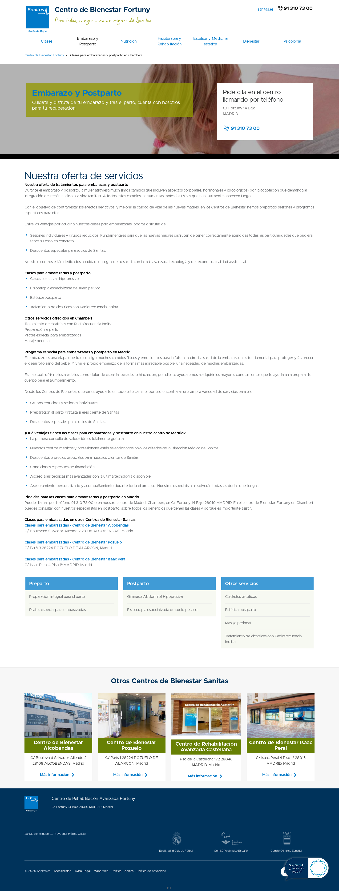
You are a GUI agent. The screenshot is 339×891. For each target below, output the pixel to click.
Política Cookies (122, 871)
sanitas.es (266, 9)
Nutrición (129, 41)
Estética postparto (240, 610)
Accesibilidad (62, 871)
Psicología (292, 41)
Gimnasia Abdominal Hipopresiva (155, 597)
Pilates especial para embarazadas (57, 610)
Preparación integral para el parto (57, 597)
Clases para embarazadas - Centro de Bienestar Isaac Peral (75, 559)
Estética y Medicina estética (210, 41)
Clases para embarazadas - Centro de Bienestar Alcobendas (76, 525)
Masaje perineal (238, 623)
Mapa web (101, 871)
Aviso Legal (82, 871)
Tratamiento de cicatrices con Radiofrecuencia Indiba (263, 639)
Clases (46, 41)
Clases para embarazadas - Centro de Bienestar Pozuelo (73, 542)
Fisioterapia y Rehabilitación (169, 41)
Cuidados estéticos (241, 597)
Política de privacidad (151, 871)
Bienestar (251, 41)
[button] (244, 128)
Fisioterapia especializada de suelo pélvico (162, 610)
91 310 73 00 (295, 8)
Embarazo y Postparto (87, 41)
